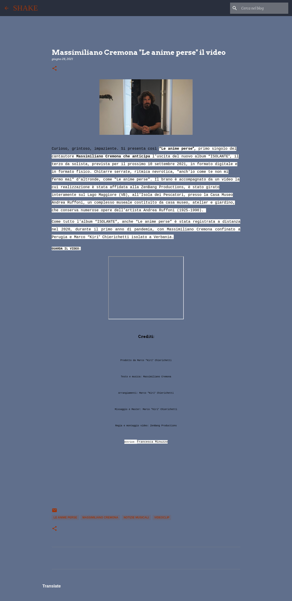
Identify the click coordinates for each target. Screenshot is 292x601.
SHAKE (25, 8)
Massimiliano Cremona (100, 517)
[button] (54, 69)
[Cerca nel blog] (263, 8)
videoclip (162, 517)
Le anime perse (65, 517)
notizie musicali (136, 517)
